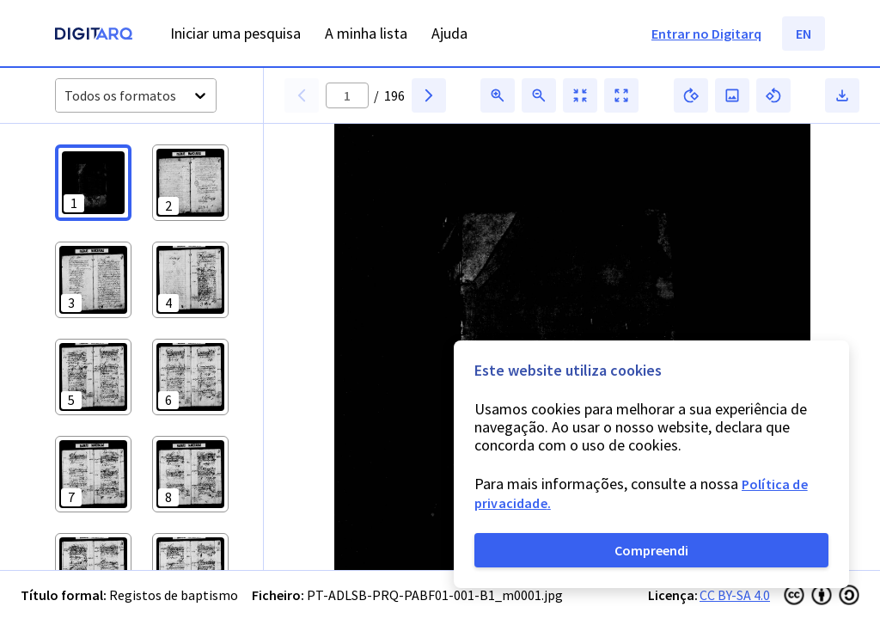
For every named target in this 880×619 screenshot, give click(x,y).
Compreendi (651, 550)
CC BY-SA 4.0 (735, 595)
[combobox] (65, 96)
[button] (93, 182)
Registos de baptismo (173, 595)
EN (803, 33)
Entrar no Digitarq (706, 33)
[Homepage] (93, 36)
